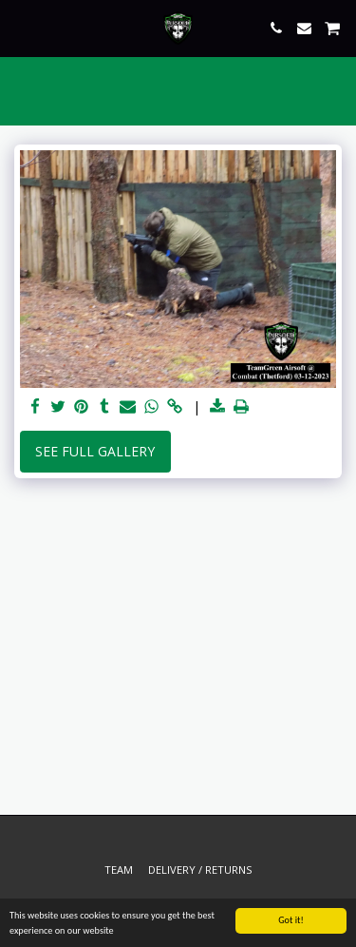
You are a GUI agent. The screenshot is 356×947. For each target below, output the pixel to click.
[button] (21, 27)
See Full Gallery (95, 451)
